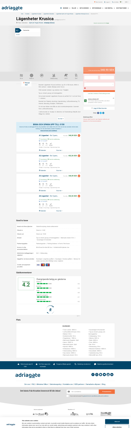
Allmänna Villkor (42, 384)
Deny (117, 423)
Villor (75, 8)
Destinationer (122, 8)
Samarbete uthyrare (93, 384)
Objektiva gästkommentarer (103, 364)
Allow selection (117, 418)
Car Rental (110, 8)
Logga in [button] (108, 2)
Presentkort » (58, 128)
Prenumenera (106, 391)
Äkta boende (85, 8)
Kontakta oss (68, 384)
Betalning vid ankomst (82, 364)
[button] (121, 2)
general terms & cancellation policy (92, 396)
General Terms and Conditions (48, 130)
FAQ (33, 384)
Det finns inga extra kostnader (43, 365)
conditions (105, 396)
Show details (88, 423)
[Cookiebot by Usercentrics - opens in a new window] (11, 424)
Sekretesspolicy (55, 384)
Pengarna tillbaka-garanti (62, 364)
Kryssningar (97, 8)
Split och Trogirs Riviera (36, 23)
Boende (66, 8)
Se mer (18, 34)
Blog (103, 384)
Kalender (42, 150)
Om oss (27, 384)
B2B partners (79, 384)
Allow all (117, 412)
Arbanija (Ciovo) (49, 23)
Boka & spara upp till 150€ (25, 365)
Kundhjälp (115, 2)
